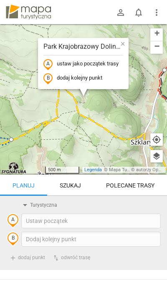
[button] (11, 140)
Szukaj (70, 185)
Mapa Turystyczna (128, 169)
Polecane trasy (130, 185)
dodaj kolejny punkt (72, 78)
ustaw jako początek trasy (81, 64)
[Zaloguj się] (120, 12)
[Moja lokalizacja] (156, 139)
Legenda (93, 169)
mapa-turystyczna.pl (28, 12)
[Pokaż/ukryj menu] (156, 12)
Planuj (24, 185)
